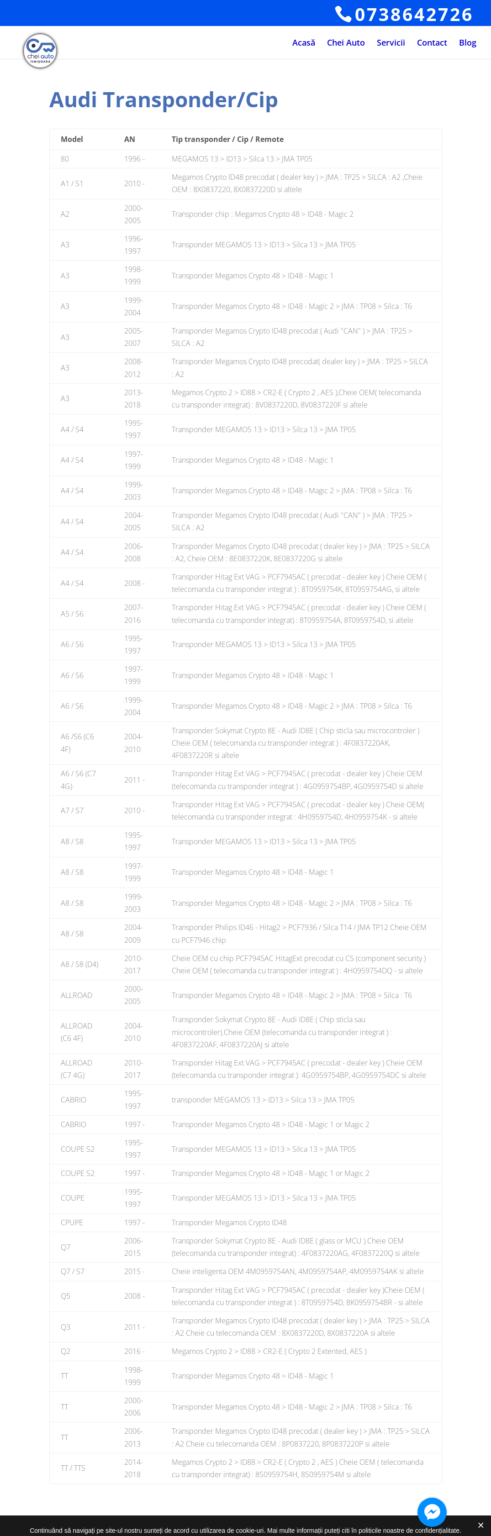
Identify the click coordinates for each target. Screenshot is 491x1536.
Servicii (391, 43)
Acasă (303, 43)
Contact (432, 43)
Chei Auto (346, 43)
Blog (467, 43)
